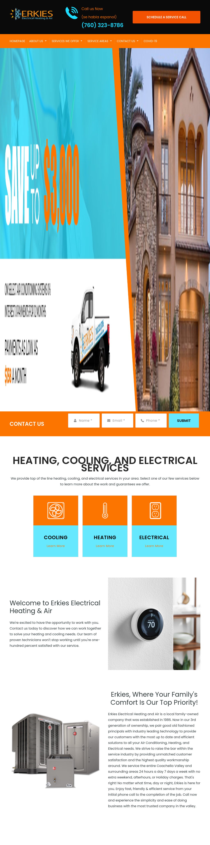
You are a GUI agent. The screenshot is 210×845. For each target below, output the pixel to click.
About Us (36, 41)
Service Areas (97, 41)
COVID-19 (150, 41)
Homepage (17, 41)
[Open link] (166, 17)
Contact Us (126, 41)
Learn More (56, 545)
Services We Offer (65, 41)
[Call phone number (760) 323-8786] (94, 17)
